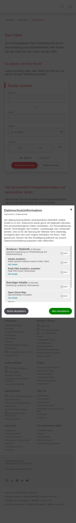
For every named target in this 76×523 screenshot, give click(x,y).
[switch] (64, 253)
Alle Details (12, 264)
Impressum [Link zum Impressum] (9, 214)
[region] (38, 273)
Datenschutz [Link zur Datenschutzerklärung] (21, 214)
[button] (61, 253)
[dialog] (38, 261)
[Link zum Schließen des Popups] (71, 209)
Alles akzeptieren (60, 311)
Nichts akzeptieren (16, 311)
